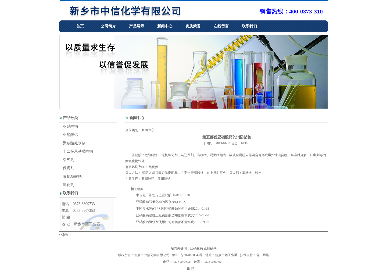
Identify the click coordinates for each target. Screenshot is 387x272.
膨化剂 (68, 185)
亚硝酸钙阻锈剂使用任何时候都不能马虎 (165, 222)
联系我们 (249, 26)
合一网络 (262, 255)
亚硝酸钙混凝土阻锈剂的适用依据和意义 (165, 215)
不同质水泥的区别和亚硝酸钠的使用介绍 (165, 208)
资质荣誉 (192, 26)
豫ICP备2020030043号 (187, 255)
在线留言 (221, 26)
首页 (80, 26)
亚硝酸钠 (163, 179)
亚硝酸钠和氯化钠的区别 (153, 202)
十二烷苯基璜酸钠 (78, 151)
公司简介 (108, 26)
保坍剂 (68, 168)
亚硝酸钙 (138, 155)
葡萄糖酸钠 (72, 176)
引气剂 (68, 160)
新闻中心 (164, 26)
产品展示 (136, 26)
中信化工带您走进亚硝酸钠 (155, 195)
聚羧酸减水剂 (74, 143)
